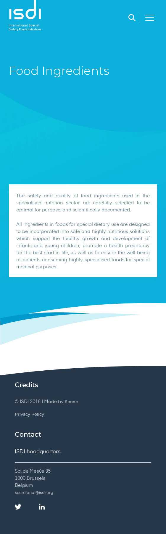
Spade (71, 401)
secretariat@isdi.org (34, 492)
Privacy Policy (29, 415)
